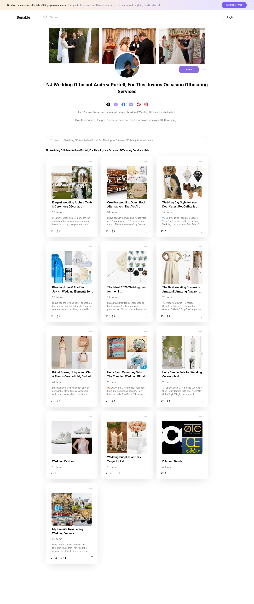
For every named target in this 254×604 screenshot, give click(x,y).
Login (230, 17)
